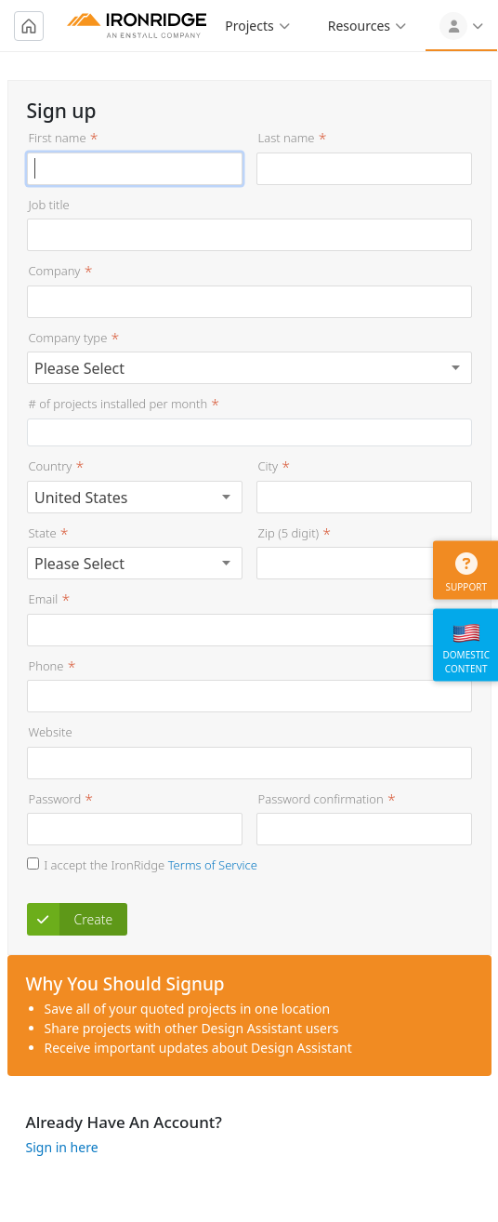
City (268, 466)
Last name (286, 137)
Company (55, 270)
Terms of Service (212, 865)
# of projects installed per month (118, 403)
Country (50, 466)
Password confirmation (321, 798)
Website (50, 732)
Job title (49, 204)
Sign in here (62, 1147)
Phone (46, 665)
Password (55, 798)
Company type (68, 337)
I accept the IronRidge (150, 865)
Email (44, 599)
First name (57, 137)
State (43, 533)
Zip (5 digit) (289, 533)
